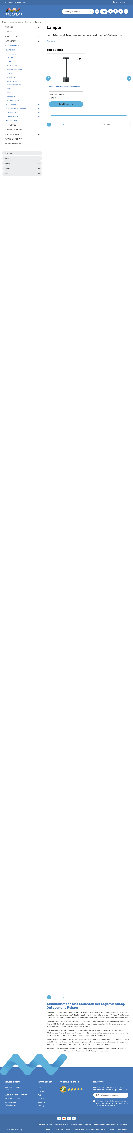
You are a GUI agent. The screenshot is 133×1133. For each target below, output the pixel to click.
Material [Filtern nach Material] (22, 163)
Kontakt (40, 1099)
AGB (116, 1103)
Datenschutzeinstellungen (119, 1129)
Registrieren (20, 2)
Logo (103, 12)
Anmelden (8, 2)
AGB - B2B (73, 1129)
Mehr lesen (50, 41)
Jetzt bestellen (66, 104)
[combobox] (76, 11)
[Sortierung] (116, 124)
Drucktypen (92, 1129)
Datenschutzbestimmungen (113, 1101)
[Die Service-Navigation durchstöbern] (120, 2)
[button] (39, 27)
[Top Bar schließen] (131, 2)
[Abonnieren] (126, 1095)
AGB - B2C (63, 1129)
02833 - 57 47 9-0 (14, 1094)
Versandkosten (78, 1124)
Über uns (41, 1092)
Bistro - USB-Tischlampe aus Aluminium (64, 86)
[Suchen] (91, 11)
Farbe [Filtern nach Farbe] (22, 158)
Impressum (82, 1129)
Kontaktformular (22, 1103)
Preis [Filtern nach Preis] (22, 174)
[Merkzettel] (109, 11)
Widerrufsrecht (103, 1129)
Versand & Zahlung (41, 1104)
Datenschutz (52, 1129)
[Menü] (96, 11)
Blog (39, 1088)
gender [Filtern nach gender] (22, 168)
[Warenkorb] (120, 11)
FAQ (39, 1095)
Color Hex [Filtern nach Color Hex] (22, 153)
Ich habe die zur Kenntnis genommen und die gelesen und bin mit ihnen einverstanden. (111, 1103)
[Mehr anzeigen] (126, 11)
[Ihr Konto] (115, 11)
